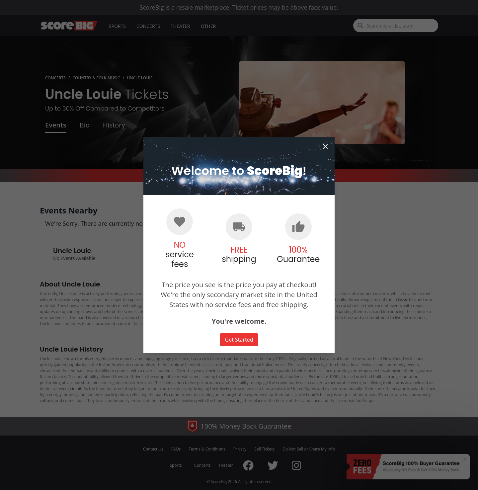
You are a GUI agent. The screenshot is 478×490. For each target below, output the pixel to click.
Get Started (239, 339)
